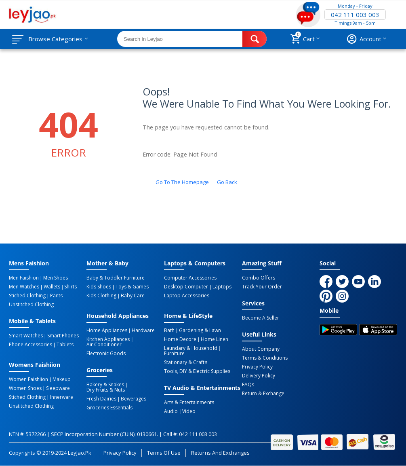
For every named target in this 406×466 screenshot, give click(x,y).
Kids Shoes (98, 286)
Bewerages (133, 398)
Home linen (214, 339)
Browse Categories (55, 39)
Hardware (143, 330)
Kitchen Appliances (108, 339)
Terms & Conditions (265, 358)
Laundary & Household (190, 348)
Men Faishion (24, 277)
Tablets (65, 344)
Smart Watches (26, 335)
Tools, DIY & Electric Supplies (197, 371)
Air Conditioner (104, 344)
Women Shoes (25, 388)
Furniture (174, 353)
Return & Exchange (263, 393)
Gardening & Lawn (200, 330)
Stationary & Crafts (185, 362)
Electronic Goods (106, 353)
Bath (169, 330)
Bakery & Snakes (105, 384)
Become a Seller (260, 318)
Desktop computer (186, 286)
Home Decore (180, 339)
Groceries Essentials (109, 407)
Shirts (70, 286)
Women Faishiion (28, 379)
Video (189, 411)
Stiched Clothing (27, 295)
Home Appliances (106, 330)
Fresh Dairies (101, 398)
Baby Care (133, 295)
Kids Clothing (101, 295)
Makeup (62, 379)
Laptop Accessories (186, 295)
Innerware (61, 397)
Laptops (221, 286)
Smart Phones (63, 335)
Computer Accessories (190, 277)
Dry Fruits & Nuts (105, 390)
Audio (171, 411)
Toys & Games (132, 286)
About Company (261, 349)
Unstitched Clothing (31, 304)
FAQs (248, 384)
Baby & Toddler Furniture (115, 277)
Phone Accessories (30, 344)
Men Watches (24, 286)
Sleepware (58, 388)
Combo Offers (258, 277)
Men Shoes (55, 277)
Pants (56, 295)
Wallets (52, 286)
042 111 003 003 (355, 15)
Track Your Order (262, 286)
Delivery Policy (258, 375)
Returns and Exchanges (220, 452)
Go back (227, 182)
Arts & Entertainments (189, 402)
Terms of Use (164, 452)
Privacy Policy (257, 366)
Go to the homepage (182, 182)
